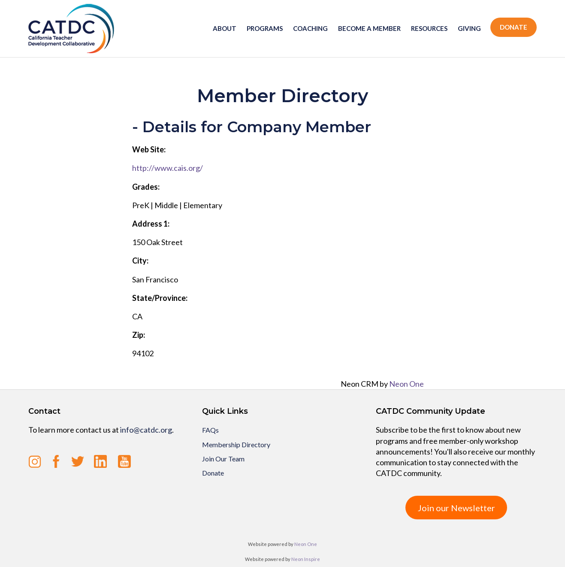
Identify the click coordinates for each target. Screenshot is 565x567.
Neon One (406, 383)
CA (137, 316)
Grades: (146, 186)
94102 (143, 353)
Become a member (369, 28)
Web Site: (149, 149)
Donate (513, 27)
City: (140, 260)
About (224, 28)
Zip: (138, 335)
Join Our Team (223, 459)
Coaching (310, 28)
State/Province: (159, 298)
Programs (265, 28)
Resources (429, 28)
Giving (469, 28)
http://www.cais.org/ (167, 168)
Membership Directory (236, 444)
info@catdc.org (146, 429)
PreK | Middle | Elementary (177, 205)
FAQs (210, 430)
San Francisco (155, 279)
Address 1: (150, 223)
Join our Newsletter (456, 508)
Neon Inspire (305, 559)
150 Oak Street (157, 242)
